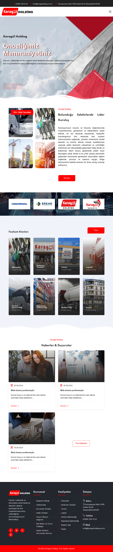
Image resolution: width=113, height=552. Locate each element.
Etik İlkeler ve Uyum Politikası (42, 525)
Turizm (64, 267)
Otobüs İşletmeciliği (17, 306)
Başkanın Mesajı (41, 501)
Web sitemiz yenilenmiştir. (23, 390)
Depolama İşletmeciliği (42, 306)
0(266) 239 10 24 (22, 4)
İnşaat (89, 307)
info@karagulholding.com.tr (43, 4)
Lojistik (89, 267)
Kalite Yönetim (40, 513)
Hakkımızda (39, 505)
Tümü (96, 230)
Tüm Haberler (81, 443)
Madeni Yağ (66, 307)
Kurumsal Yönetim (42, 509)
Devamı (67, 178)
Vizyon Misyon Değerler (40, 518)
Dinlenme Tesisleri (41, 266)
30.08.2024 (17, 385)
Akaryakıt (16, 267)
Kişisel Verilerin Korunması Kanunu (42, 531)
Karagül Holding (17, 269)
